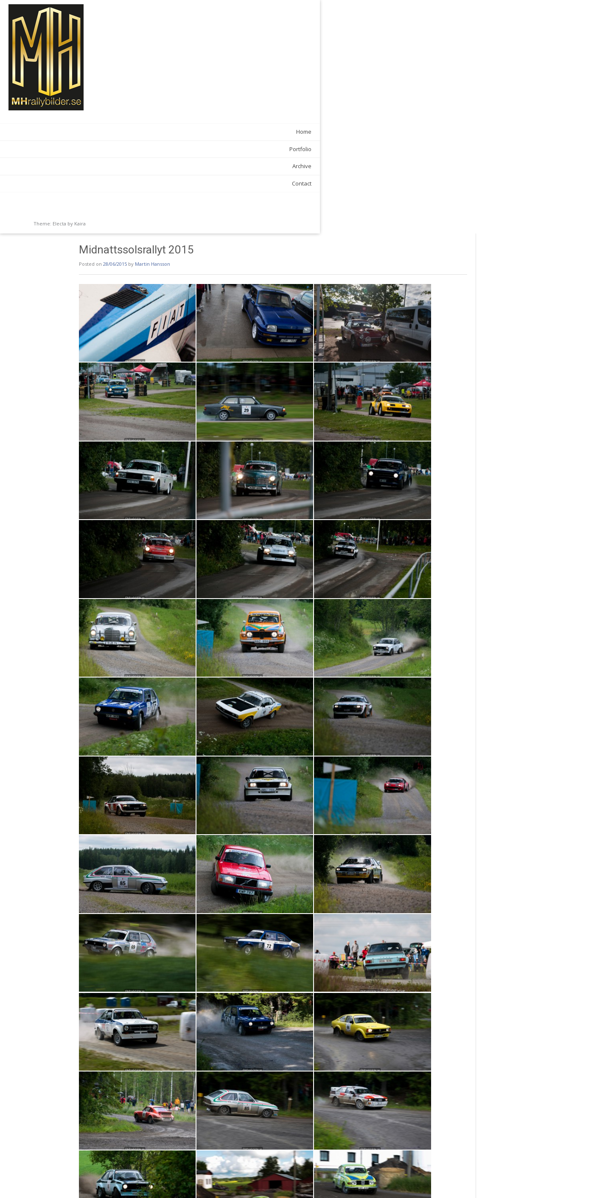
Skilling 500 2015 (151, 1181)
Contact (100, 183)
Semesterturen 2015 (449, 1181)
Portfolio (99, 149)
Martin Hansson (201, 30)
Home (102, 131)
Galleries (160, 1162)
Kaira (80, 223)
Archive (100, 166)
